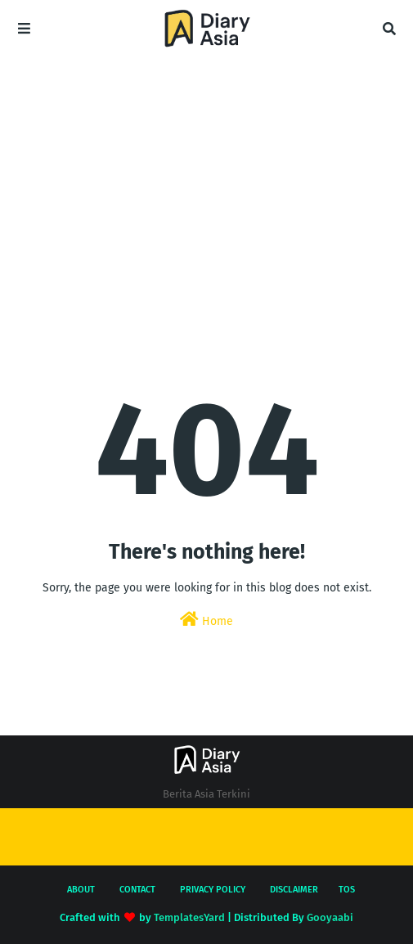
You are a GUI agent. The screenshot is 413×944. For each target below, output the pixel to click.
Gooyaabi (330, 917)
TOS (347, 889)
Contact (137, 889)
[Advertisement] (206, 171)
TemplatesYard (189, 917)
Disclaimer (294, 889)
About (81, 889)
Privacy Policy (212, 889)
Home (206, 619)
